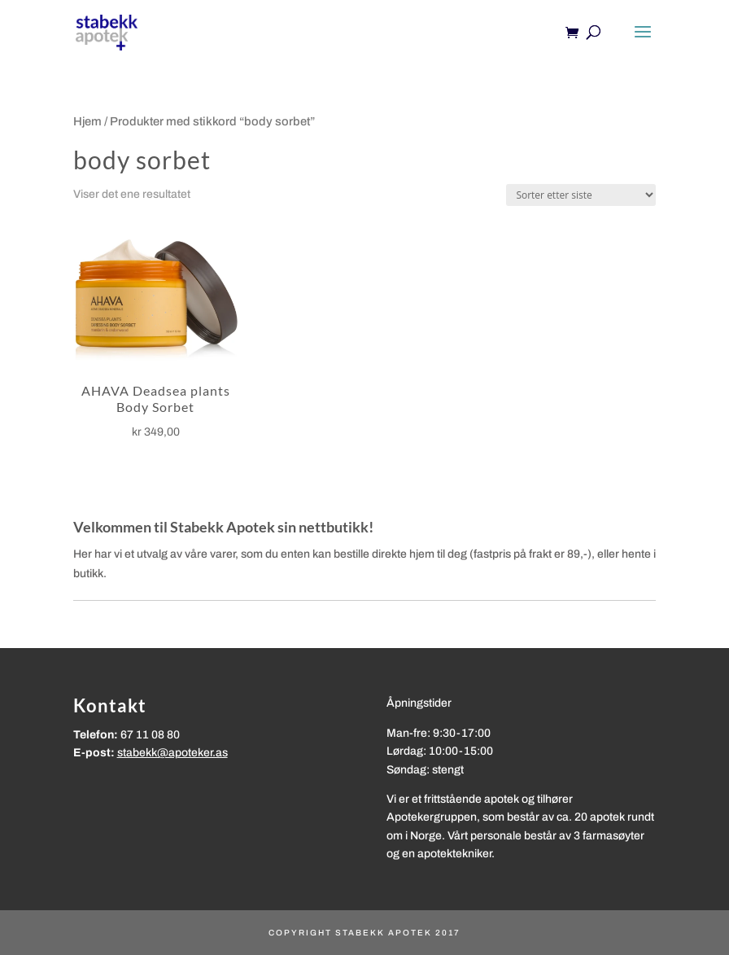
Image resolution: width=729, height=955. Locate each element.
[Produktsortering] (581, 195)
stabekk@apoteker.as (172, 753)
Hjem (87, 121)
